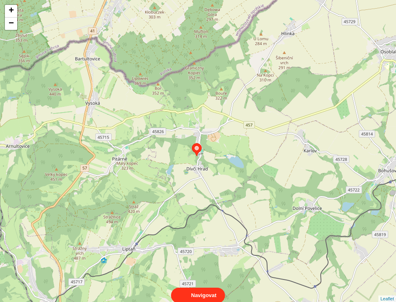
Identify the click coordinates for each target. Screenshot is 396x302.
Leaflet (387, 291)
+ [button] (11, 11)
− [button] (11, 24)
